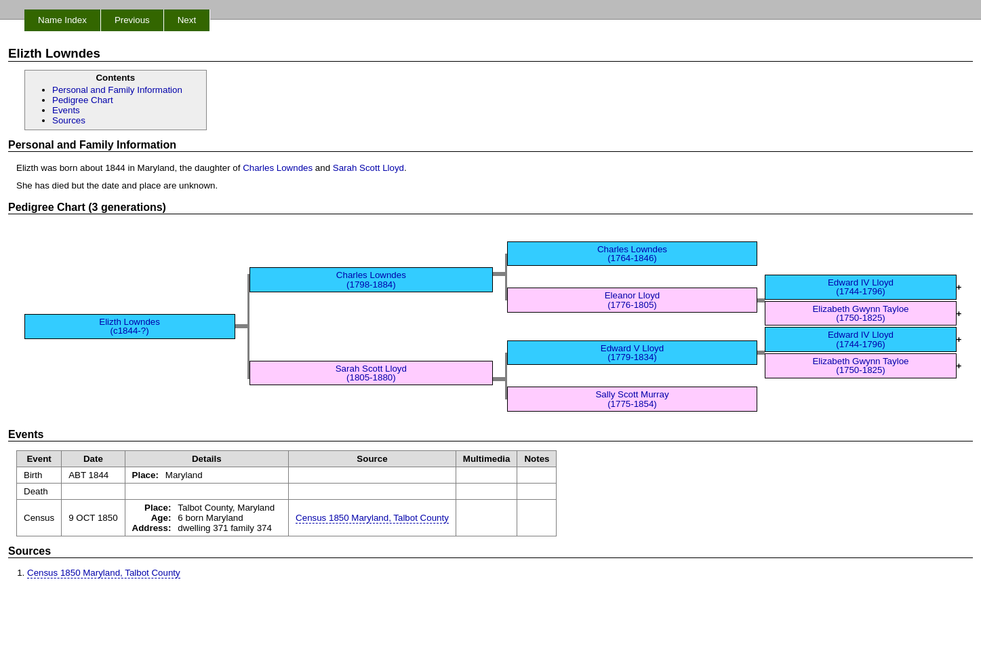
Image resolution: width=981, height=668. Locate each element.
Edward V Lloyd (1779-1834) (632, 352)
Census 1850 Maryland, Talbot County (372, 518)
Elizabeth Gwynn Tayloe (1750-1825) (860, 313)
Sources (68, 120)
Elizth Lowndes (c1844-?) (129, 326)
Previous (132, 20)
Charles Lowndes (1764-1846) (632, 253)
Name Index (62, 20)
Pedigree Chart (82, 100)
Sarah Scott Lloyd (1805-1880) (371, 373)
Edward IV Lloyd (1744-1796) (861, 286)
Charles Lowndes (278, 168)
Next (187, 20)
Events (66, 110)
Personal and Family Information (117, 90)
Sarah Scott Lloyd (368, 168)
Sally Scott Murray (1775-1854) (631, 398)
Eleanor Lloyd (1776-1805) (632, 299)
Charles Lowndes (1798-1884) (371, 279)
